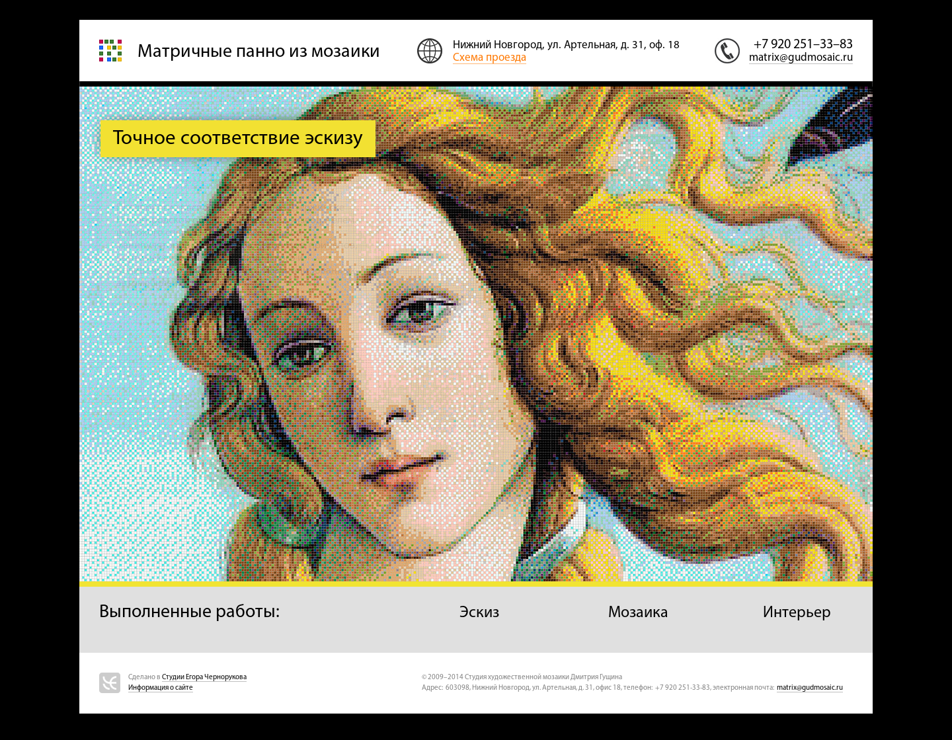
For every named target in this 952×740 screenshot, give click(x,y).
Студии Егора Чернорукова (204, 677)
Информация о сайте (160, 688)
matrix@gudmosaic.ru (801, 57)
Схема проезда (489, 57)
